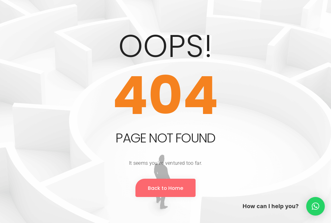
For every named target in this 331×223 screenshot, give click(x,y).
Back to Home (165, 188)
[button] (315, 206)
